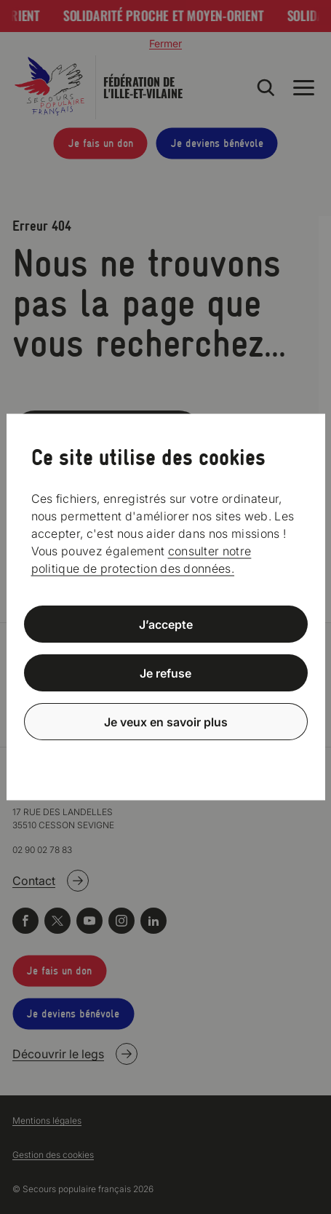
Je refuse (165, 673)
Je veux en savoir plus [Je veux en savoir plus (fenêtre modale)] (166, 721)
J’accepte (166, 624)
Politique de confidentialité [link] (166, 756)
